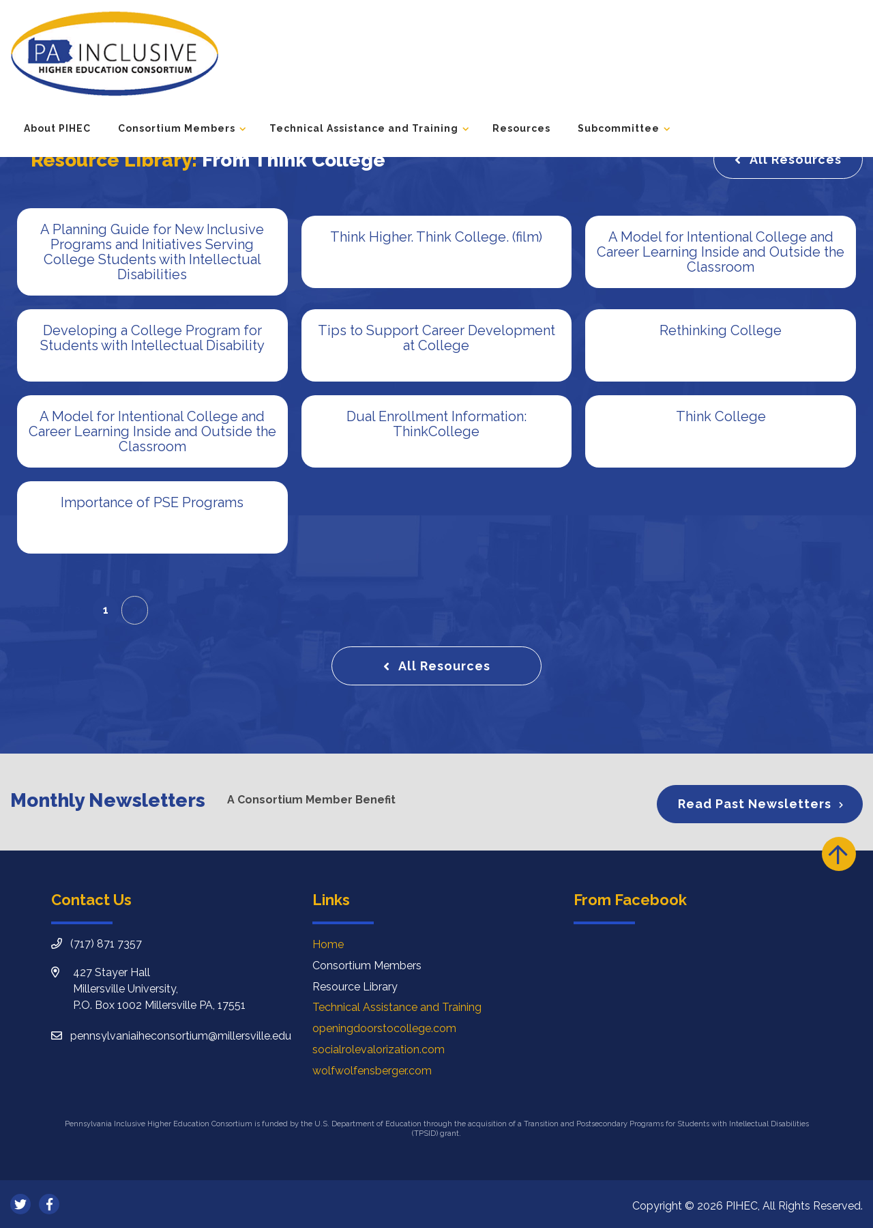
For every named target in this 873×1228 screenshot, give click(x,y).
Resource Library (355, 986)
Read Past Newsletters (754, 804)
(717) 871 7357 (106, 943)
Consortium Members (176, 128)
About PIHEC (57, 128)
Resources (521, 128)
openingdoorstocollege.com (384, 1028)
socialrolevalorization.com (378, 1049)
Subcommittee (619, 128)
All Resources (796, 159)
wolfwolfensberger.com (372, 1070)
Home (328, 944)
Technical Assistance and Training (363, 128)
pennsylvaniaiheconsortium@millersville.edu (180, 1035)
